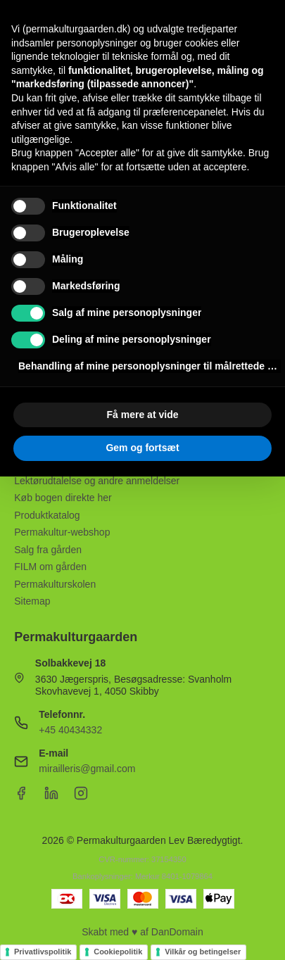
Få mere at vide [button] (143, 414)
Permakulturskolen (55, 584)
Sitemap (32, 601)
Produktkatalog (47, 515)
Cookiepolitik (118, 951)
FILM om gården (50, 566)
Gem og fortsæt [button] (142, 447)
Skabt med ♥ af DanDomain (142, 931)
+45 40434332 (70, 729)
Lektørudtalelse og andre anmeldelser (96, 480)
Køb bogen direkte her (63, 497)
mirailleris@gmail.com (87, 768)
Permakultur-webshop (62, 532)
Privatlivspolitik (42, 951)
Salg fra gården (48, 549)
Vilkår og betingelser (203, 951)
